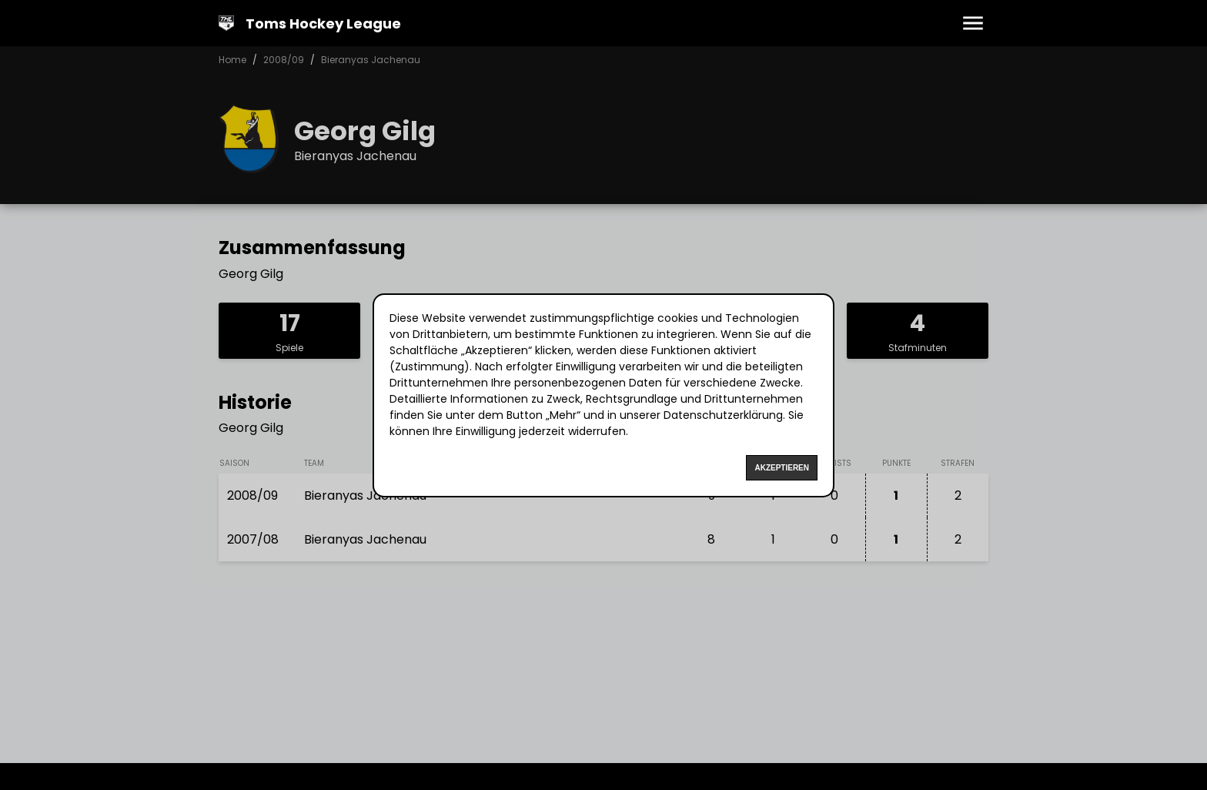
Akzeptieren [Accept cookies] (781, 468)
